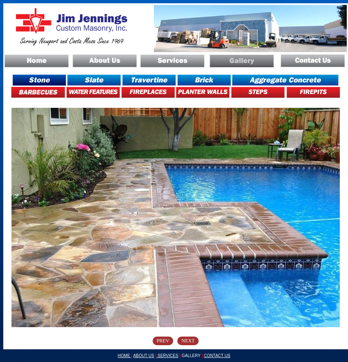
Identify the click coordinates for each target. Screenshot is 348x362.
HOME (124, 355)
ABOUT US (143, 355)
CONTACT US (217, 355)
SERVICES (167, 355)
